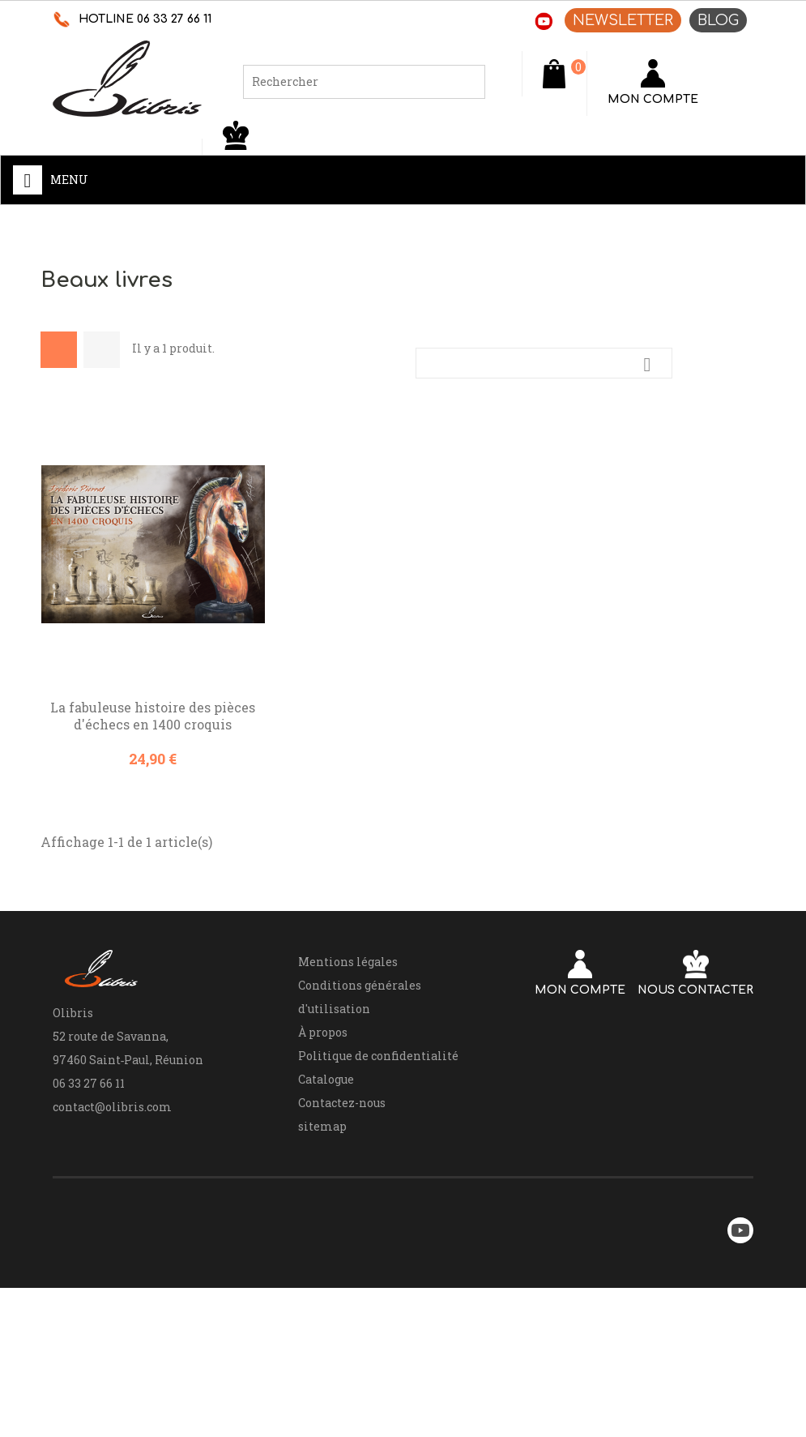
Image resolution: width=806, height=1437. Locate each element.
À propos (323, 1032)
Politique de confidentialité (378, 1055)
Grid (59, 349)
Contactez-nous (342, 1102)
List (101, 349)
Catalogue (326, 1079)
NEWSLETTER (623, 20)
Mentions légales (348, 961)
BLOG (718, 20)
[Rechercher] (364, 82)
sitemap (322, 1126)
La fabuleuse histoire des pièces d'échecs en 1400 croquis (152, 716)
